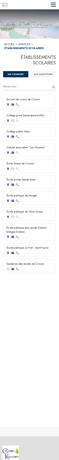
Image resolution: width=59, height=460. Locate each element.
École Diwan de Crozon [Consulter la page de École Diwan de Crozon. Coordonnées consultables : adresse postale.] (20, 163)
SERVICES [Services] (24, 44)
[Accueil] (5, 5)
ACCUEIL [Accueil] (9, 44)
